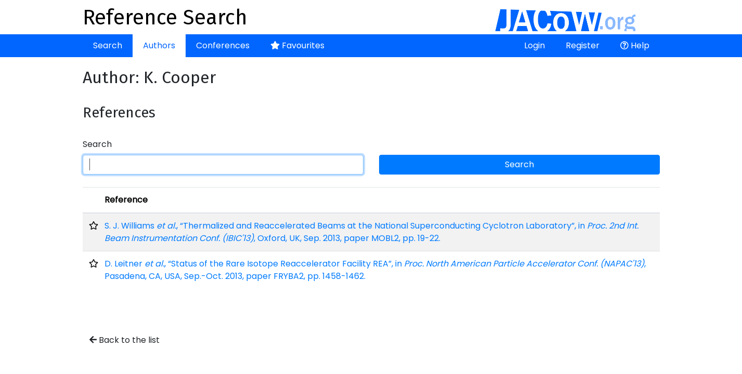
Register (583, 45)
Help (634, 45)
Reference (126, 200)
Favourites (297, 45)
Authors (159, 45)
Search (107, 45)
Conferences (223, 45)
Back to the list (124, 340)
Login (534, 45)
